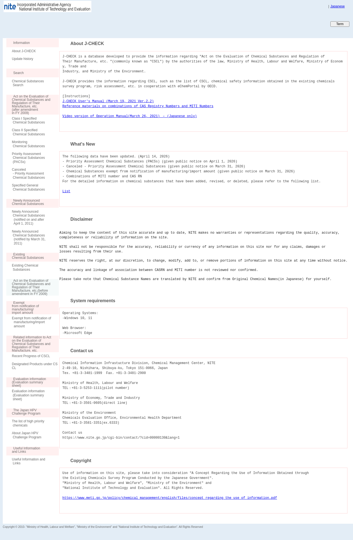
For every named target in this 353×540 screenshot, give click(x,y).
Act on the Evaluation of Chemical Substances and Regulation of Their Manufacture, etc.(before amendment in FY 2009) (28, 287)
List (66, 191)
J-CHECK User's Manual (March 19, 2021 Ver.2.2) (108, 101)
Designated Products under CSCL (34, 366)
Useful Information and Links (28, 461)
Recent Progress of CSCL (31, 356)
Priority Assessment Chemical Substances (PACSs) (28, 158)
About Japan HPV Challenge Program (26, 435)
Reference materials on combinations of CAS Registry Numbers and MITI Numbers (137, 106)
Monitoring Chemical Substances (28, 144)
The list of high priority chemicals (28, 423)
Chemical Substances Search (28, 83)
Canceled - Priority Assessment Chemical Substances (28, 174)
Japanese (337, 6)
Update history (22, 59)
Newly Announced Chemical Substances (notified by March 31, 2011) (29, 237)
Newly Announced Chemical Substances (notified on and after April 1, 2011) (28, 217)
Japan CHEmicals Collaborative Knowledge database (70, 24)
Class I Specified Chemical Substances (28, 120)
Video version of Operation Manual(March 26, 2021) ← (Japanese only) (129, 116)
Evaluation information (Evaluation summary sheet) (28, 395)
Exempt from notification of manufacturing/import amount (31, 322)
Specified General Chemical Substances (28, 187)
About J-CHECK (24, 51)
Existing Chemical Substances (25, 267)
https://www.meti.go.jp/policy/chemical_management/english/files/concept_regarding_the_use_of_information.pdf (169, 498)
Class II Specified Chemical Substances (28, 132)
